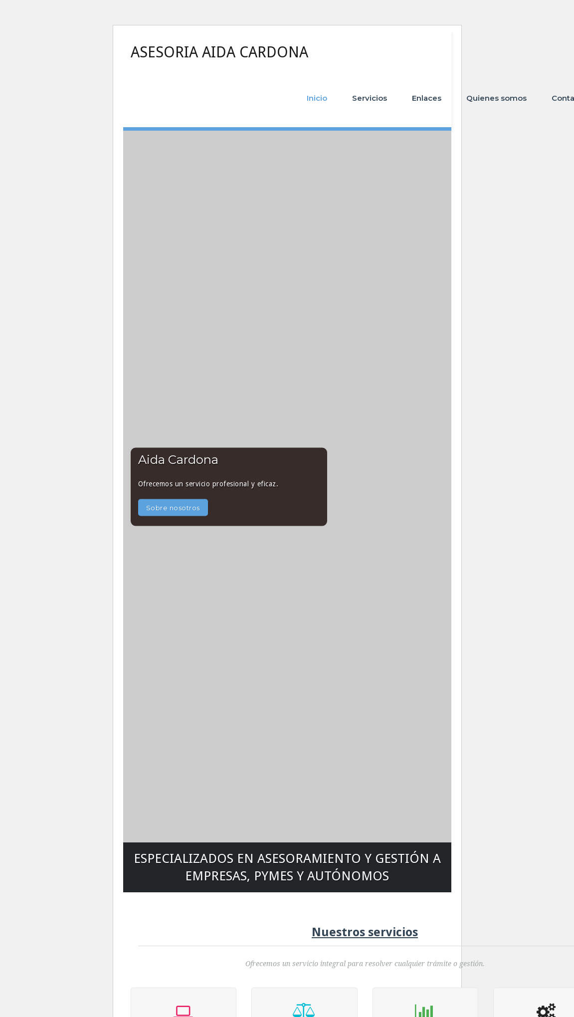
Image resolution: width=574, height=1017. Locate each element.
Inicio (317, 98)
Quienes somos (496, 98)
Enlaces (426, 98)
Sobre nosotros (173, 507)
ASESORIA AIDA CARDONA (219, 52)
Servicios (369, 98)
